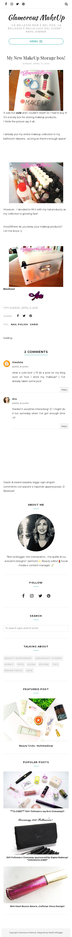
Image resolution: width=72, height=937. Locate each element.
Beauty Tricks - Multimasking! (36, 746)
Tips (55, 664)
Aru (14, 398)
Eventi (9, 664)
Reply (64, 389)
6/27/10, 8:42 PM (20, 366)
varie (34, 324)
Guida (31, 664)
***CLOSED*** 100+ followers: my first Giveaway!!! (37, 811)
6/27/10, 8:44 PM (20, 403)
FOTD (20, 664)
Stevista (17, 362)
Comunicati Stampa (48, 658)
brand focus (14, 670)
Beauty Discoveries (18, 658)
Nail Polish (19, 324)
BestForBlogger (56, 932)
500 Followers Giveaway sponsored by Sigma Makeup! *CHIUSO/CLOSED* (37, 858)
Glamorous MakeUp (36, 17)
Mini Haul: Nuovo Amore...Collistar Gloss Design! (37, 906)
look (29, 670)
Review (44, 664)
